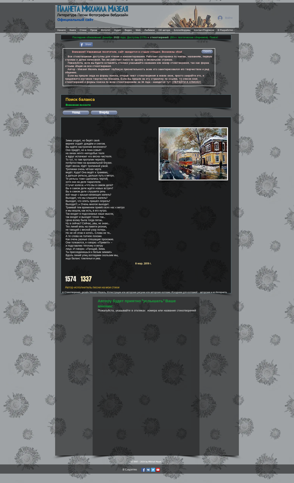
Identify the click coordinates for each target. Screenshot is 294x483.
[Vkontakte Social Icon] (148, 470)
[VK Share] (104, 44)
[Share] (86, 44)
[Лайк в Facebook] (70, 44)
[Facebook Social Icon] (143, 470)
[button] (207, 52)
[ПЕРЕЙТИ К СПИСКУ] (186, 82)
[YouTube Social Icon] (158, 470)
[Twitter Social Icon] (153, 470)
